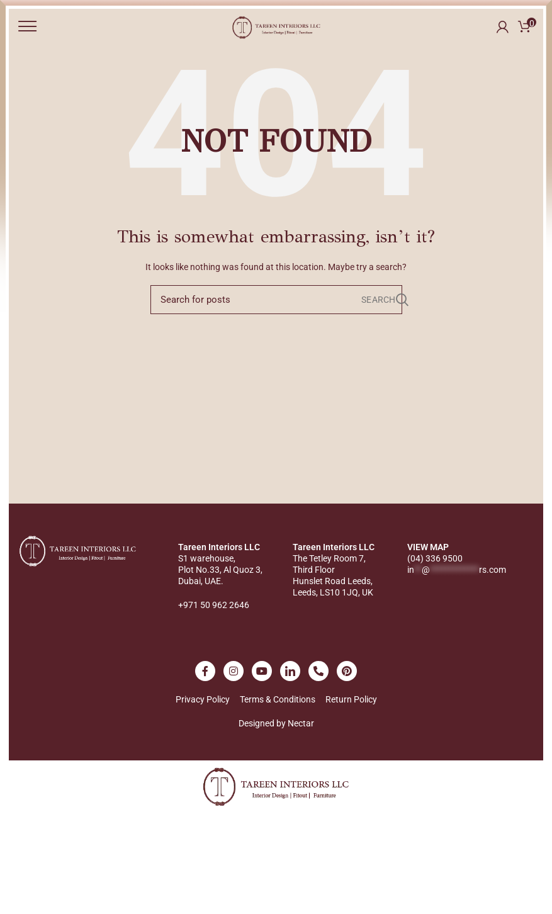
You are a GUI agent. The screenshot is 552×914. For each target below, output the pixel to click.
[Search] (276, 299)
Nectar (301, 723)
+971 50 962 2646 (213, 605)
